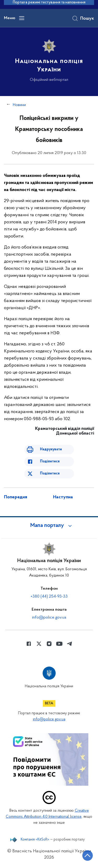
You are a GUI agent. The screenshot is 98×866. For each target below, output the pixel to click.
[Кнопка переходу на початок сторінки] (87, 855)
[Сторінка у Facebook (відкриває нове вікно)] (29, 644)
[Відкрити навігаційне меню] (21, 18)
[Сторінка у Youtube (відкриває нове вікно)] (59, 644)
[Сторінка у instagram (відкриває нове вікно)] (49, 644)
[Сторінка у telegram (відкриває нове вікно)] (69, 644)
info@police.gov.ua (49, 617)
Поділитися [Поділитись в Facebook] (50, 461)
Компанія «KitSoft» (35, 840)
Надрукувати (51, 449)
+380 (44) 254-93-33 (49, 596)
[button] (49, 525)
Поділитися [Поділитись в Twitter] (50, 474)
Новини (19, 105)
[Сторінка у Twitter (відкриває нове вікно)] (39, 644)
